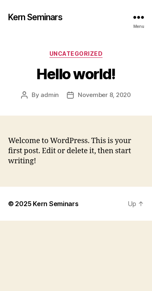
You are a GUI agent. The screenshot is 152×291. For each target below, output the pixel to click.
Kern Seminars (35, 17)
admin (50, 95)
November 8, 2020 (104, 95)
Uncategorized (76, 53)
